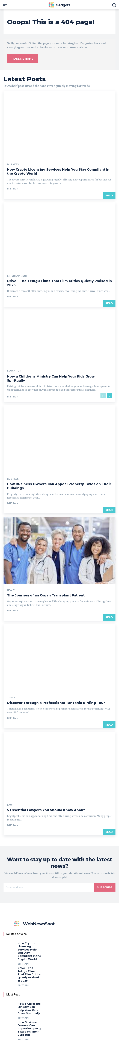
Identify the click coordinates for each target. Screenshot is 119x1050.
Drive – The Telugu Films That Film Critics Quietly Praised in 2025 (29, 974)
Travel (11, 698)
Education (14, 371)
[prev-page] (103, 395)
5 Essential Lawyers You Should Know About (46, 810)
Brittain (12, 188)
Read (109, 195)
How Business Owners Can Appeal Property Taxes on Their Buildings (29, 1028)
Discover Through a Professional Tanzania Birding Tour (56, 703)
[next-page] (109, 395)
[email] (49, 887)
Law (10, 805)
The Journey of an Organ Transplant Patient (46, 595)
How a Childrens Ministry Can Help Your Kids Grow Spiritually (29, 1008)
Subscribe (104, 887)
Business (13, 164)
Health (11, 590)
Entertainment (17, 276)
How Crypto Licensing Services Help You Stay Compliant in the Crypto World (29, 951)
